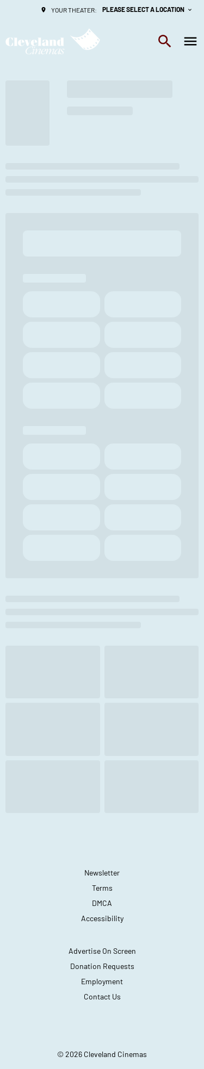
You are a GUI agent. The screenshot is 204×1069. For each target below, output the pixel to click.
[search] (165, 41)
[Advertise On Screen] (102, 951)
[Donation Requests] (102, 966)
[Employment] (102, 981)
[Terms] (102, 888)
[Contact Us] (102, 996)
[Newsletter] (102, 872)
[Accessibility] (102, 918)
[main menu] (190, 41)
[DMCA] (102, 903)
